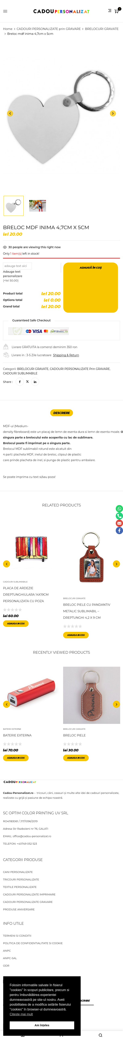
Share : (8, 382)
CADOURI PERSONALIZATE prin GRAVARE (49, 29)
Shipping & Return (66, 355)
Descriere (61, 412)
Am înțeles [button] (42, 1025)
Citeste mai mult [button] (21, 1014)
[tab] (61, 412)
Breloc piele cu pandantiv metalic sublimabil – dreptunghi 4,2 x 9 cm (86, 611)
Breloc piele (74, 735)
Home (8, 29)
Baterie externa (17, 735)
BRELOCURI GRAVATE (102, 29)
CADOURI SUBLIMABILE (20, 373)
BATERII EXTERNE (12, 729)
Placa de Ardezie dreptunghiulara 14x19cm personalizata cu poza (26, 594)
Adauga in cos (16, 623)
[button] (117, 12)
